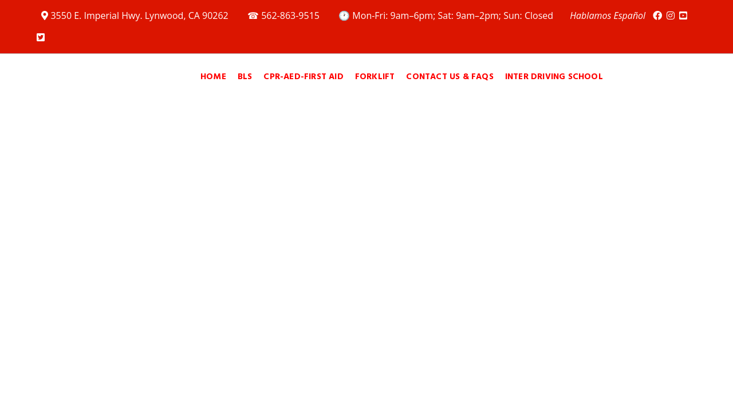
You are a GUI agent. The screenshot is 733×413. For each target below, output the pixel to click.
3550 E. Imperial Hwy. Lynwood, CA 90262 (136, 15)
